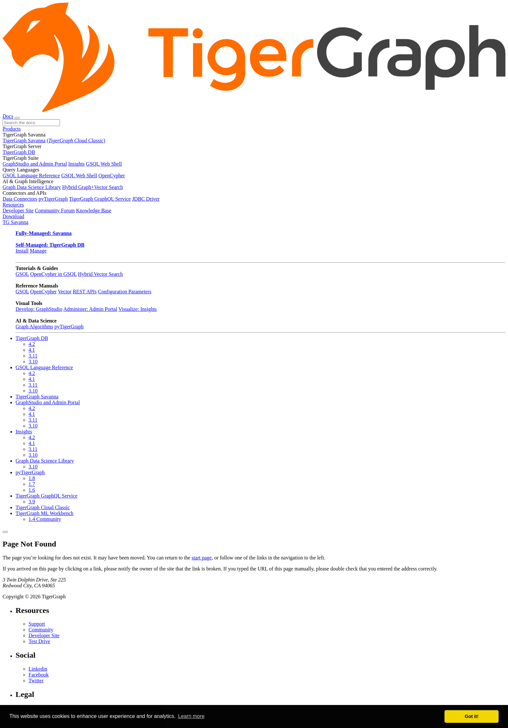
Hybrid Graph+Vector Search (92, 187)
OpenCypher (111, 175)
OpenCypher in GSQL (53, 274)
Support (37, 624)
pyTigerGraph (53, 199)
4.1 (32, 350)
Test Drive (39, 641)
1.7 (32, 484)
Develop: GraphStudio (39, 309)
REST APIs (85, 291)
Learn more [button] (191, 716)
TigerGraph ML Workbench (45, 513)
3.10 (33, 361)
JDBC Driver (146, 199)
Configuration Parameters (124, 291)
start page (201, 557)
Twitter (36, 680)
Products (12, 129)
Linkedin (38, 669)
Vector (65, 291)
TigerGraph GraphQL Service (100, 199)
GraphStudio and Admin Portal (35, 164)
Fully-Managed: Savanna (44, 233)
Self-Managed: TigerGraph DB (50, 245)
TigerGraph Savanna (24, 140)
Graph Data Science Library (32, 187)
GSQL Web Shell (104, 164)
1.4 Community (45, 519)
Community (41, 629)
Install (22, 250)
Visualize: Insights (137, 309)
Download (13, 216)
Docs (8, 116)
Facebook (39, 674)
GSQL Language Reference (31, 175)
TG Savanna (16, 222)
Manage (38, 250)
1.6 (32, 490)
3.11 (33, 355)
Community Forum (55, 210)
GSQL (22, 274)
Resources (13, 204)
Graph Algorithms (34, 326)
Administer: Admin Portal (90, 309)
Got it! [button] (472, 716)
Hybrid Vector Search (100, 274)
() (76, 140)
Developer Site (18, 210)
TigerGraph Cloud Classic (43, 507)
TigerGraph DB (19, 152)
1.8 (32, 478)
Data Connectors (20, 199)
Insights (76, 164)
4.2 (32, 344)
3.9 (32, 501)
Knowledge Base (93, 210)
